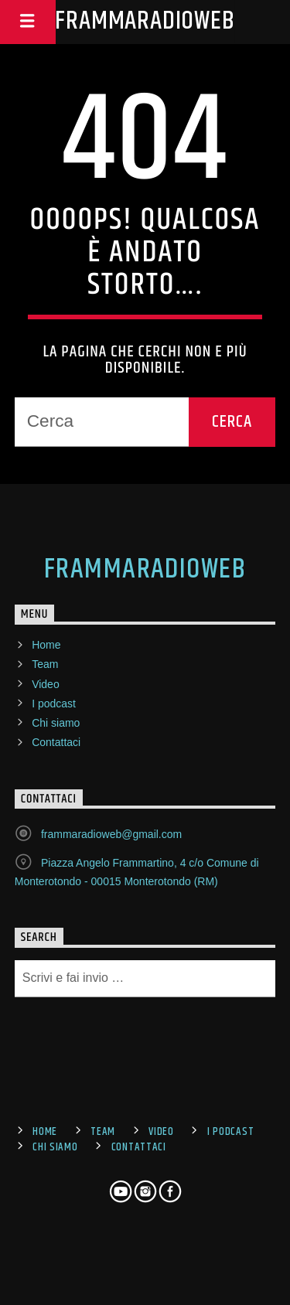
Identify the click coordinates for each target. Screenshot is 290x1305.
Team (45, 664)
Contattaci (56, 742)
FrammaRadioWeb (144, 21)
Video (46, 684)
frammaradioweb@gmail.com (111, 834)
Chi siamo (56, 723)
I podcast (54, 703)
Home (46, 645)
